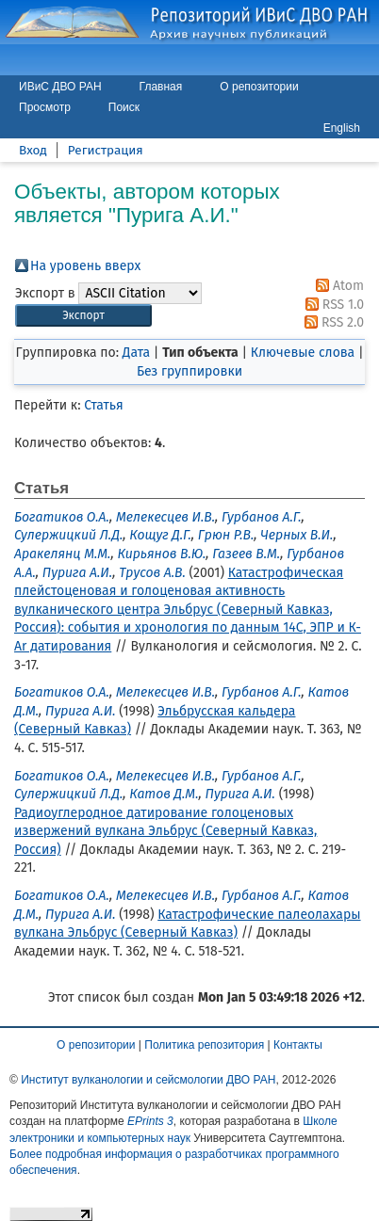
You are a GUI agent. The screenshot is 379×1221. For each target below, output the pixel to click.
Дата (136, 353)
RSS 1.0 (331, 305)
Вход (33, 150)
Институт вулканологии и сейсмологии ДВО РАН (148, 1079)
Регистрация (105, 150)
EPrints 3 (150, 1121)
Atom (336, 286)
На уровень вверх (85, 266)
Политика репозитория (204, 1045)
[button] (83, 316)
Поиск (124, 107)
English (341, 128)
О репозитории (259, 86)
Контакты (297, 1045)
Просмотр (45, 107)
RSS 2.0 (331, 322)
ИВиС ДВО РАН (60, 86)
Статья (103, 405)
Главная (161, 86)
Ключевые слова (302, 353)
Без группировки (189, 371)
